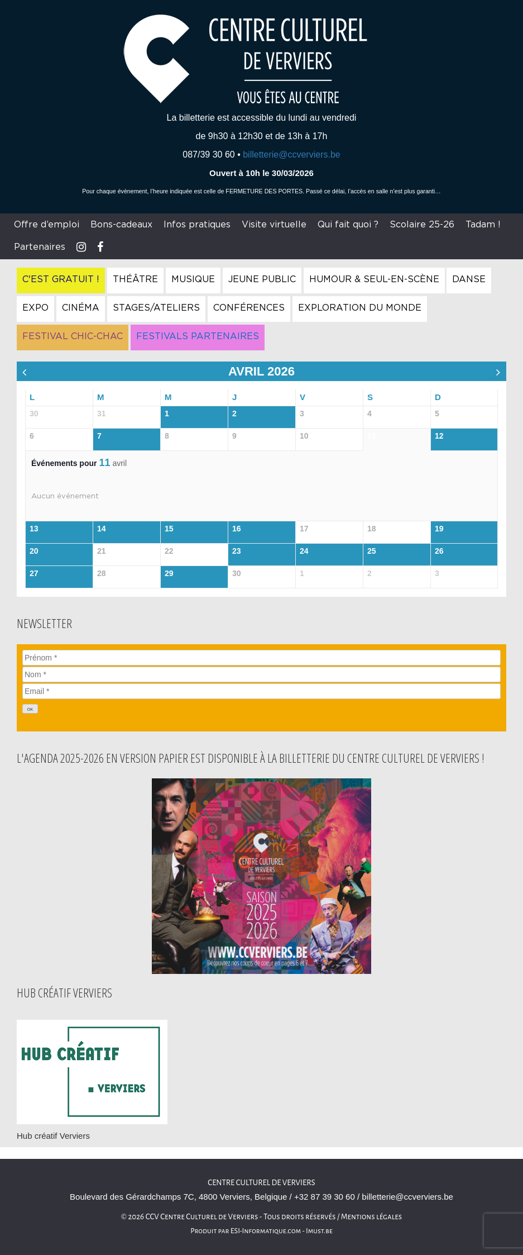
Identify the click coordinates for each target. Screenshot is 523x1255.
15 (169, 528)
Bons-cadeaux (121, 224)
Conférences (249, 307)
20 (34, 550)
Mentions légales (371, 1217)
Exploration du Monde (359, 307)
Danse (469, 279)
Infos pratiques (197, 224)
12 (439, 435)
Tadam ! (483, 224)
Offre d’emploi (46, 224)
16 (236, 528)
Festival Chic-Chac (72, 336)
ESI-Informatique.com (266, 1231)
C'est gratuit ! (60, 279)
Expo (35, 307)
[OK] (30, 709)
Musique (193, 279)
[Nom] (261, 674)
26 (439, 550)
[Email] (261, 691)
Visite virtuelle (274, 224)
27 (34, 573)
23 (236, 550)
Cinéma (80, 307)
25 (371, 550)
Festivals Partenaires (197, 336)
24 (304, 550)
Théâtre (135, 279)
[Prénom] (261, 657)
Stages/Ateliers (156, 307)
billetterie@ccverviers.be (291, 154)
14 (101, 528)
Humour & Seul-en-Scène (374, 279)
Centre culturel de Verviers (261, 1182)
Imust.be (319, 1231)
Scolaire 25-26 (422, 224)
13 (34, 528)
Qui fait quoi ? (348, 224)
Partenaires (39, 247)
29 (169, 573)
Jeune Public (262, 279)
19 (439, 528)
